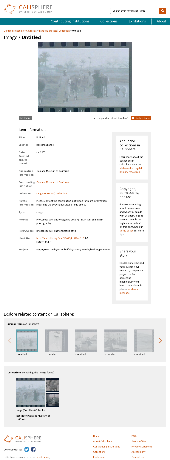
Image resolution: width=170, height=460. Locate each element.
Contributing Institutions (70, 21)
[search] (162, 11)
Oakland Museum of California (20, 31)
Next (161, 340)
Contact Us (138, 457)
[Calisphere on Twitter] (26, 449)
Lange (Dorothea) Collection (54, 31)
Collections (109, 21)
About (161, 21)
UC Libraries (42, 457)
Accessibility (139, 452)
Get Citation (25, 118)
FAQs (134, 436)
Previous (9, 340)
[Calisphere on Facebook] (33, 449)
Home (96, 436)
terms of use (127, 231)
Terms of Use (139, 441)
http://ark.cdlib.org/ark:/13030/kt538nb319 (60, 238)
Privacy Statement (142, 446)
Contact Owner (141, 118)
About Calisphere (102, 441)
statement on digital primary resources (131, 170)
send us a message (129, 291)
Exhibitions (137, 21)
